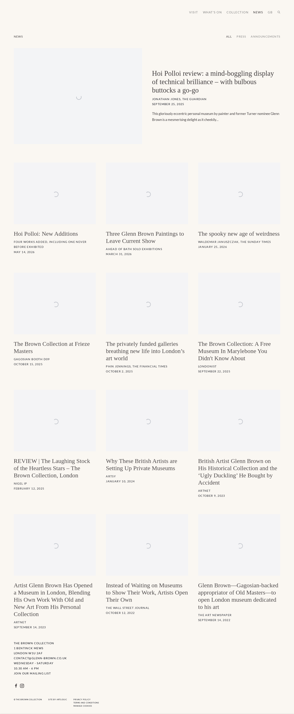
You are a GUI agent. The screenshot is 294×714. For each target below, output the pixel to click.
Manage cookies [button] (82, 706)
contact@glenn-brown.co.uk (40, 658)
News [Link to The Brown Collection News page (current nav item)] (258, 12)
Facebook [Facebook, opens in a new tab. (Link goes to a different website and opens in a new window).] (16, 686)
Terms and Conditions (86, 703)
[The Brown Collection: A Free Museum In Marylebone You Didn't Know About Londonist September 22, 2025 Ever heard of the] (239, 335)
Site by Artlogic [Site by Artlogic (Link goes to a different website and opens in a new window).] (57, 699)
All (229, 36)
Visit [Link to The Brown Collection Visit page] (193, 12)
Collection (237, 12)
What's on (212, 12)
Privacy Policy (82, 699)
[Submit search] (279, 12)
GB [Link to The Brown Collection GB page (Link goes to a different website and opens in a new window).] (270, 12)
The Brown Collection (34, 14)
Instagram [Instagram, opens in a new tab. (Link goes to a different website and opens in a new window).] (22, 686)
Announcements (265, 36)
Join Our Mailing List (32, 673)
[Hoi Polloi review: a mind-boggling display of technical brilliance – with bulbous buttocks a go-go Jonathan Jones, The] (147, 103)
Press (241, 36)
